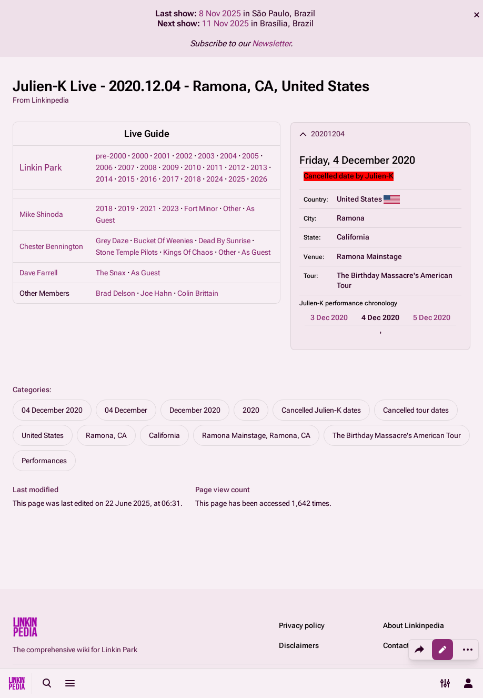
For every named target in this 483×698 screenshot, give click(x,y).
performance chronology (361, 303)
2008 (148, 167)
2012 (236, 167)
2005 (250, 156)
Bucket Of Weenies (163, 240)
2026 (258, 179)
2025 (236, 179)
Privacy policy (302, 625)
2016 (148, 179)
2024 (214, 179)
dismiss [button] (476, 14)
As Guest (256, 252)
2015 (126, 179)
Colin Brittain (197, 293)
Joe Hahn (156, 293)
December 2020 (194, 410)
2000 (140, 156)
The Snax (111, 272)
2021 (148, 208)
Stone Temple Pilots (127, 252)
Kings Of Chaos (188, 252)
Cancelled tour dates (416, 410)
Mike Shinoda (41, 214)
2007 (126, 167)
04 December (126, 410)
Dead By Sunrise (224, 240)
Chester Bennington (51, 246)
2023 (170, 208)
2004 (228, 156)
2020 (251, 410)
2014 (104, 179)
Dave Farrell (38, 272)
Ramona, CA (106, 435)
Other (232, 208)
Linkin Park (40, 167)
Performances (44, 460)
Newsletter (271, 43)
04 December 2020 (52, 410)
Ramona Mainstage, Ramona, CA (256, 435)
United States (43, 435)
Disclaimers (299, 645)
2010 (192, 167)
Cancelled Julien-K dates (321, 410)
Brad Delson (115, 293)
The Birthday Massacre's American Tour (397, 435)
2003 (206, 156)
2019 (126, 208)
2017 (170, 179)
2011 (214, 167)
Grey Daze (112, 240)
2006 (104, 167)
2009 (170, 167)
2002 (184, 156)
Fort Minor (201, 208)
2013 (258, 167)
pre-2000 (111, 156)
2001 (162, 156)
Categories (31, 389)
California (164, 435)
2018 (192, 179)
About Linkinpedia (413, 625)
